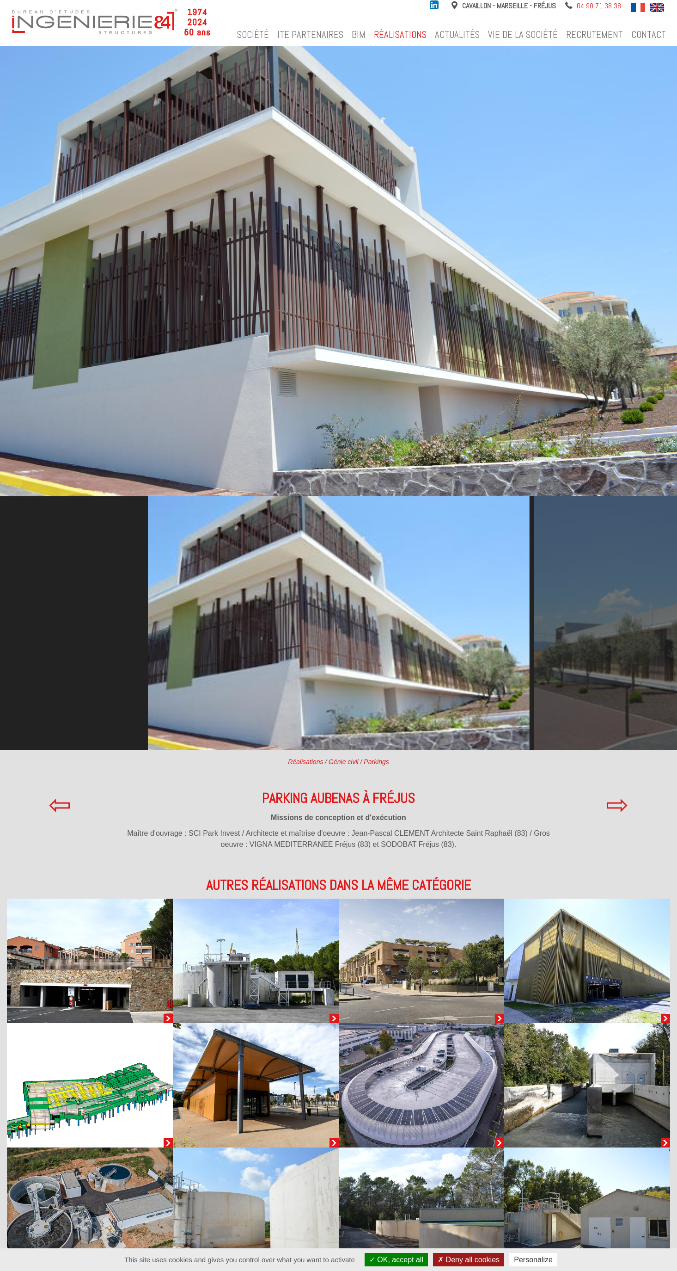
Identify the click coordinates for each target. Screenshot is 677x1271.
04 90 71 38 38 (599, 6)
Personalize (533, 1260)
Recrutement (594, 35)
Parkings (376, 761)
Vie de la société (523, 35)
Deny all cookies (469, 1260)
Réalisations (400, 35)
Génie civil (344, 761)
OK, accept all (396, 1260)
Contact (648, 35)
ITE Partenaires (310, 35)
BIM (359, 35)
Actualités (457, 35)
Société (253, 35)
